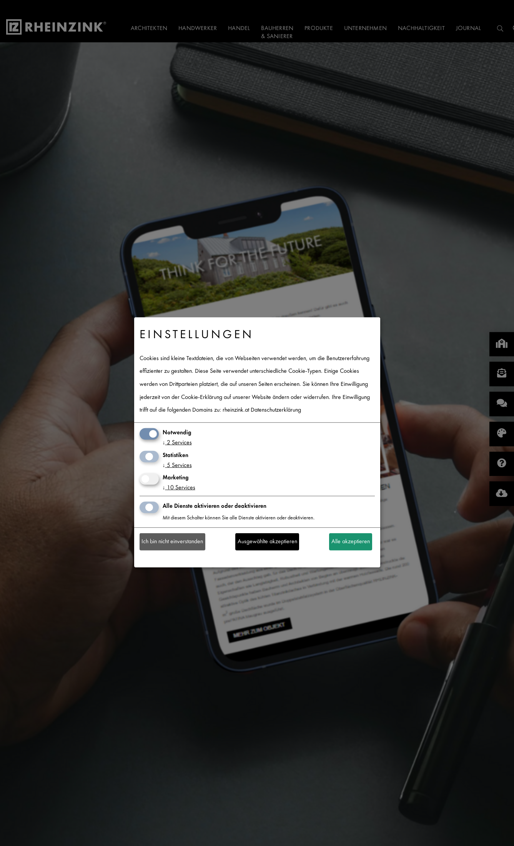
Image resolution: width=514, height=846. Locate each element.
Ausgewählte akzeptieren (267, 541)
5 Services (177, 465)
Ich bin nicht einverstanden (172, 541)
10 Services (179, 488)
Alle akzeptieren (350, 541)
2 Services (177, 443)
